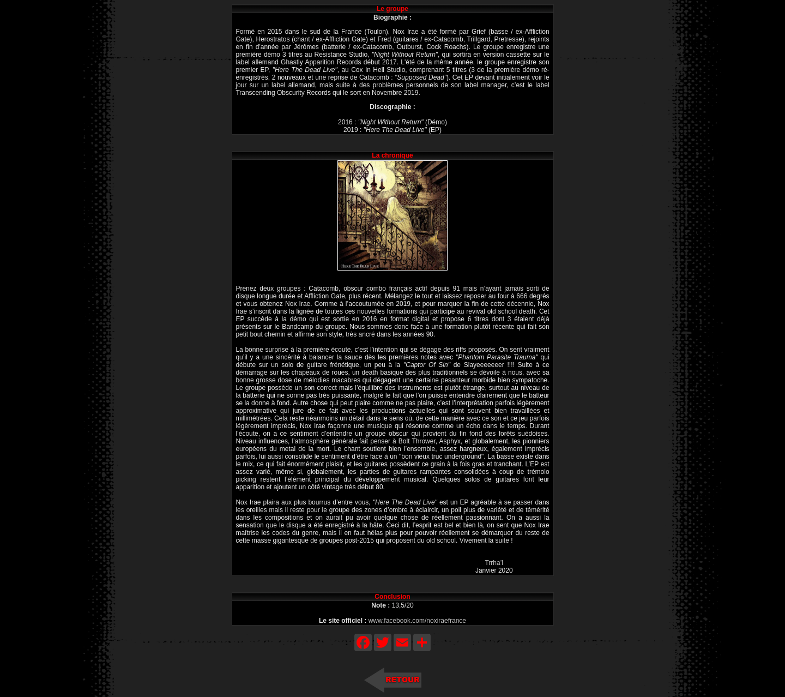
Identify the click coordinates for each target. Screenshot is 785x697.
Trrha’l (494, 563)
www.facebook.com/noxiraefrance (417, 620)
